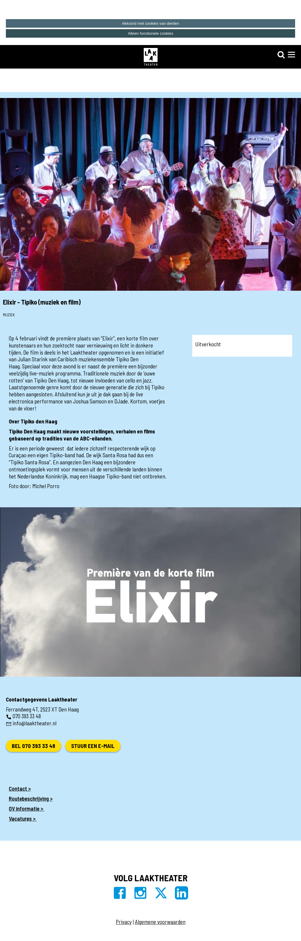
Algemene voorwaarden (160, 921)
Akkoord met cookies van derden (150, 23)
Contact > (20, 788)
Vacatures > (23, 818)
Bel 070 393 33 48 (33, 745)
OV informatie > (26, 808)
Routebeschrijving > (31, 798)
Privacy (124, 921)
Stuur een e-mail (93, 745)
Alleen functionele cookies (150, 33)
